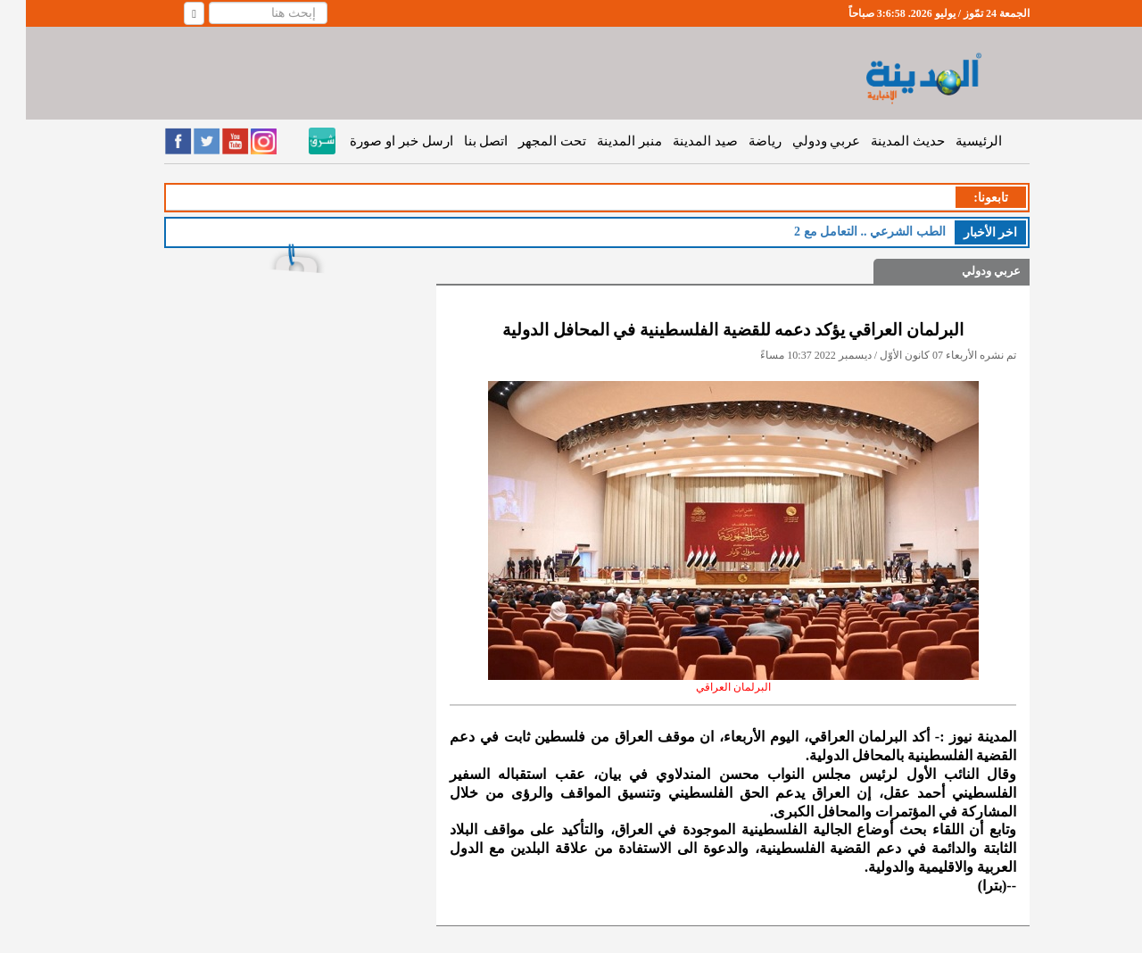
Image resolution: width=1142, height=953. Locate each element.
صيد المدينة (679, 141)
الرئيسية (953, 141)
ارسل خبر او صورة (375, 141)
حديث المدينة (882, 141)
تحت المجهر (526, 141)
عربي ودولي (800, 141)
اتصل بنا (460, 141)
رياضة (739, 141)
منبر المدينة (603, 141)
